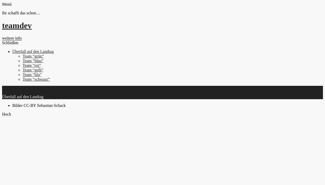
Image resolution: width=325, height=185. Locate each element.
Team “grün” (33, 56)
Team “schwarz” (36, 79)
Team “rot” (32, 65)
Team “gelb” (33, 70)
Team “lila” (32, 74)
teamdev (17, 25)
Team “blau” (33, 61)
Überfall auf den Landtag (33, 51)
